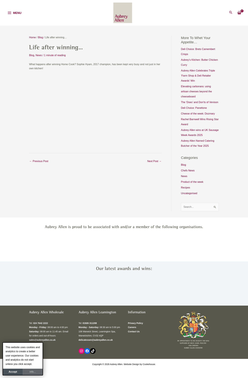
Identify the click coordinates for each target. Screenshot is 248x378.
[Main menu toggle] (14, 13)
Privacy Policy (135, 323)
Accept (13, 371)
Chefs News (188, 170)
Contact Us (134, 331)
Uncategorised (189, 193)
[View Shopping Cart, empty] (239, 13)
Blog (40, 37)
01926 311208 (90, 323)
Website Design (131, 364)
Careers (132, 327)
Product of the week (192, 182)
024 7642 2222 (40, 323)
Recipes (185, 187)
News (39, 55)
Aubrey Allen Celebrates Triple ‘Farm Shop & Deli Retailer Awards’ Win (198, 75)
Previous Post (38, 161)
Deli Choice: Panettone (194, 108)
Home (32, 37)
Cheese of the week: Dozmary (198, 113)
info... (33, 371)
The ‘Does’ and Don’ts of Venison (199, 102)
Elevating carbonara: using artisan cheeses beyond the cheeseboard (196, 91)
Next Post (154, 161)
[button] (231, 12)
